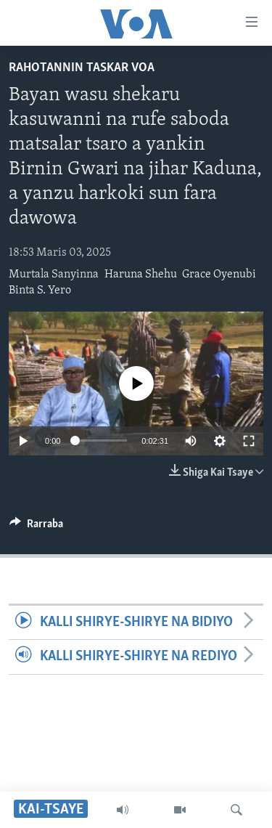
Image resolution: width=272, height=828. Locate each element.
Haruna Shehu (140, 274)
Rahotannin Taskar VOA (81, 68)
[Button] (36, 527)
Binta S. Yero (40, 290)
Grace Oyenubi (219, 274)
